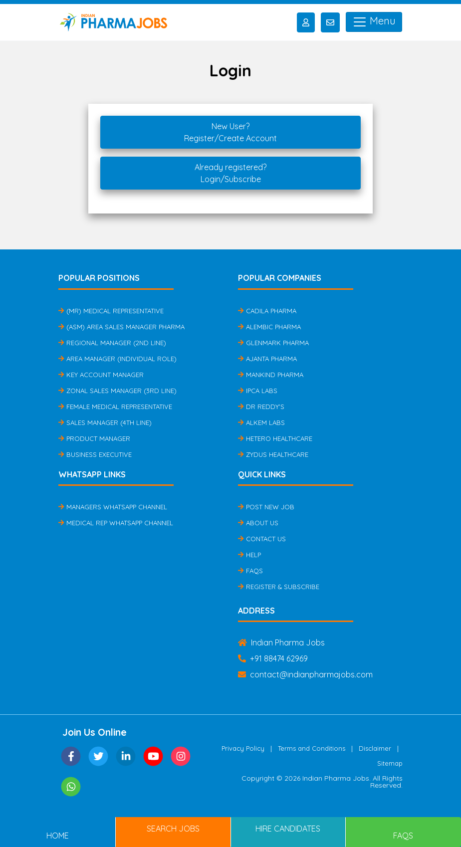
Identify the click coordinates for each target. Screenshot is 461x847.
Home (57, 836)
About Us (258, 523)
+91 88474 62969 (273, 658)
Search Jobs (173, 829)
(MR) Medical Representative (111, 311)
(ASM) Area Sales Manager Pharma (121, 327)
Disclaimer (375, 748)
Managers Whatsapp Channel (112, 507)
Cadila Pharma (267, 311)
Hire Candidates (287, 829)
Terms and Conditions (311, 748)
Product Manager (94, 438)
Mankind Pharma (270, 375)
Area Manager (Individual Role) (117, 359)
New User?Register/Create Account (230, 132)
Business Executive (95, 454)
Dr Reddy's (261, 407)
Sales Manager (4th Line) (105, 422)
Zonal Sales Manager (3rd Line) (117, 391)
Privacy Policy (243, 748)
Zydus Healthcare (273, 454)
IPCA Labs (257, 391)
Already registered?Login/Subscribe (230, 173)
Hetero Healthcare (275, 438)
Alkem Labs (261, 422)
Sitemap (390, 763)
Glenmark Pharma (273, 343)
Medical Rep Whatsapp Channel (115, 523)
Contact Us (262, 539)
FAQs (250, 571)
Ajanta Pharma (267, 359)
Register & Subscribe (278, 587)
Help (249, 555)
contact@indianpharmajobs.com (305, 674)
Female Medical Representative (115, 407)
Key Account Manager (101, 375)
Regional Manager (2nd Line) (112, 343)
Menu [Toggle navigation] (374, 21)
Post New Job (266, 507)
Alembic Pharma (269, 327)
